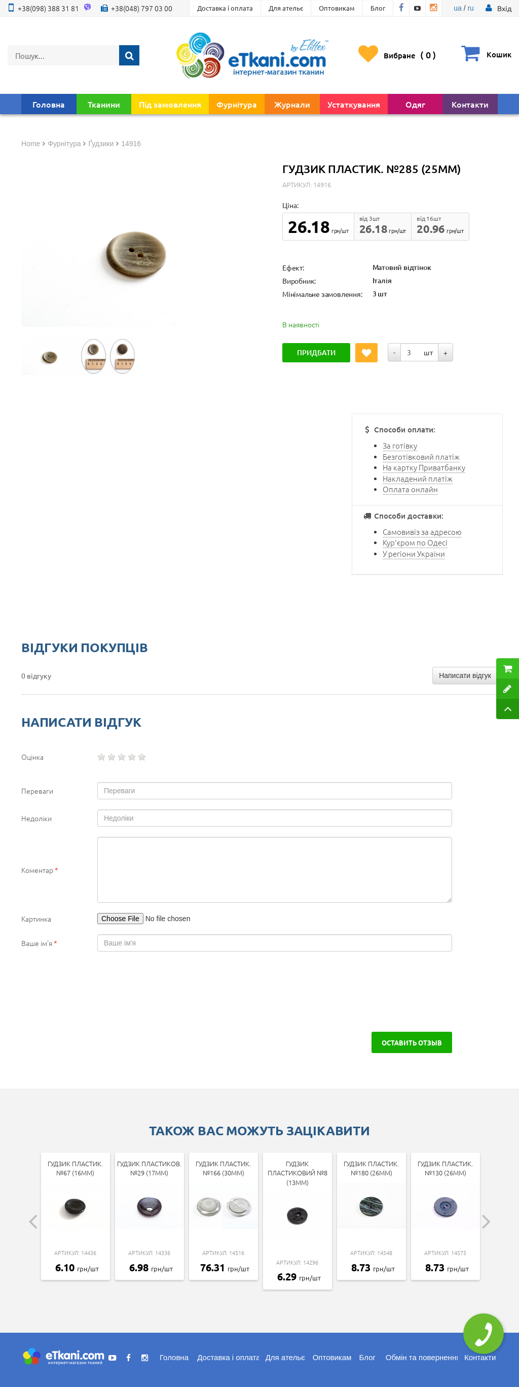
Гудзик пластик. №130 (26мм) (445, 1168)
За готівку (400, 445)
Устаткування (353, 104)
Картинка (36, 919)
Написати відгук (465, 675)
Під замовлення (170, 104)
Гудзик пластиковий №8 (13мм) (297, 1173)
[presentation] (98, 991)
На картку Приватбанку (424, 467)
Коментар (39, 870)
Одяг (415, 104)
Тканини (104, 104)
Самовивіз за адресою (422, 531)
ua (458, 8)
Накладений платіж (418, 478)
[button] (504, 8)
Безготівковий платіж (421, 456)
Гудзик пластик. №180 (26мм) (371, 1168)
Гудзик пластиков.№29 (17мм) (149, 1168)
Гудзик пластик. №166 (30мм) (223, 1168)
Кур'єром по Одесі (415, 542)
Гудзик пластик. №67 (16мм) (75, 1168)
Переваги (37, 791)
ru (470, 8)
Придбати (316, 352)
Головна (48, 104)
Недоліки (36, 818)
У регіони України (414, 553)
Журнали (292, 104)
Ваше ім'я (39, 943)
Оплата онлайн (410, 489)
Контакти (470, 104)
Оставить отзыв (412, 1042)
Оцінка (32, 757)
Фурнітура (236, 104)
